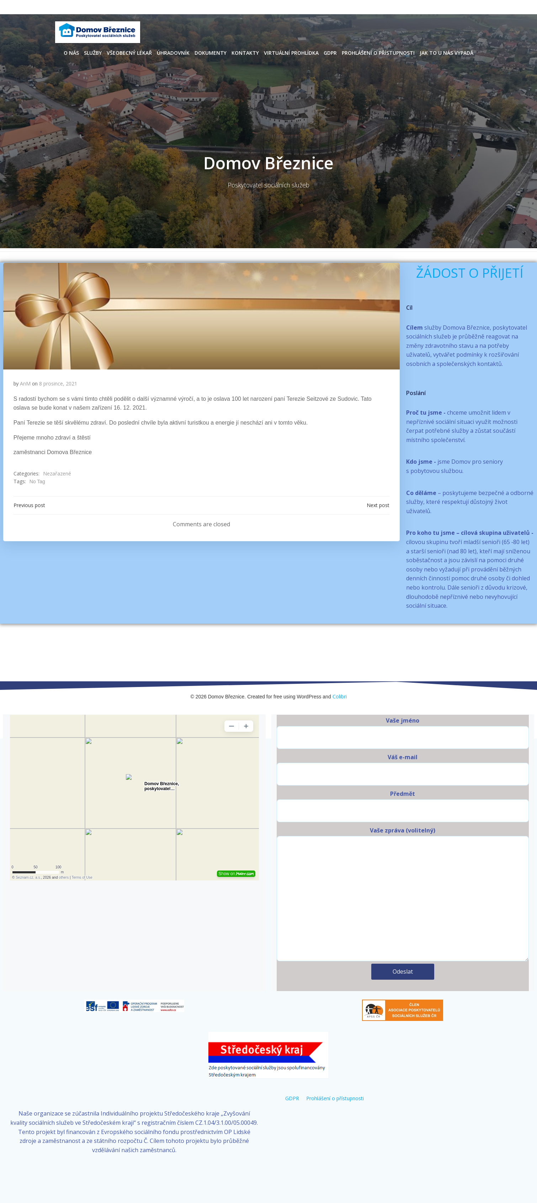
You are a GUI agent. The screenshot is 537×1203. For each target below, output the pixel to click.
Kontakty (245, 52)
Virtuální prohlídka (291, 52)
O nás (71, 52)
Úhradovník (173, 52)
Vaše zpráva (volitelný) (403, 883)
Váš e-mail (403, 759)
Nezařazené (57, 473)
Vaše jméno (403, 723)
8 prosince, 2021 (58, 383)
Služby (93, 52)
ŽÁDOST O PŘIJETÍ (469, 273)
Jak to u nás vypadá (446, 52)
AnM (25, 383)
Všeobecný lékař (129, 52)
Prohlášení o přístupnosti (378, 52)
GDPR (330, 52)
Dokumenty (211, 52)
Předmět (403, 796)
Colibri (340, 686)
